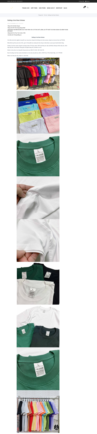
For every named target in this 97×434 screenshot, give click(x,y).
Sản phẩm (42, 8)
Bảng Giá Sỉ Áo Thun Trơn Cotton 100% (16, 33)
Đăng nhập (81, 1)
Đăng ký (87, 1)
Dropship (59, 8)
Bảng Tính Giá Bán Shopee (13, 26)
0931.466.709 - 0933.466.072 (16, 1)
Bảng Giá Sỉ (50, 8)
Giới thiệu (34, 8)
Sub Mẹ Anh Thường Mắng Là (14, 34)
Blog (65, 8)
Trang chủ (25, 8)
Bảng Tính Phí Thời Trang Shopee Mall (16, 27)
